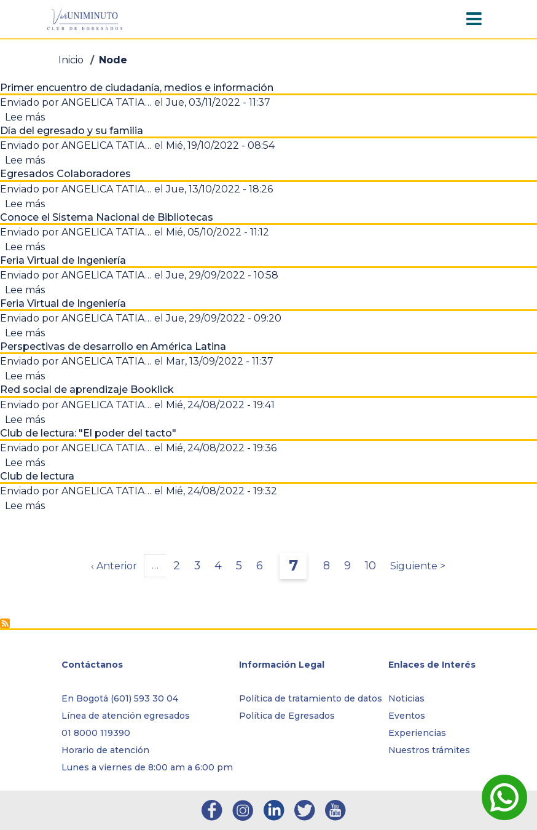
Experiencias (417, 732)
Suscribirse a (5, 623)
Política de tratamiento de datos (310, 698)
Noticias (406, 698)
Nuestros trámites (429, 750)
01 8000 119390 (95, 732)
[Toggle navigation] (474, 19)
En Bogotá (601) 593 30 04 (119, 698)
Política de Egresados (287, 715)
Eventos (406, 715)
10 (374, 565)
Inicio (71, 60)
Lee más (25, 117)
